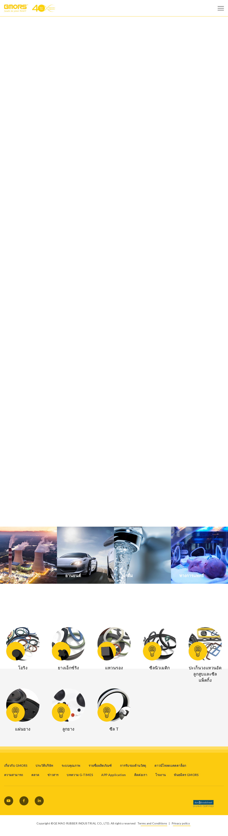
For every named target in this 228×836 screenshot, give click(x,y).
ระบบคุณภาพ (71, 765)
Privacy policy (181, 823)
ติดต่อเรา (140, 775)
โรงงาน (160, 775)
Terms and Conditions (152, 823)
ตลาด (35, 775)
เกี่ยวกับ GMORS (15, 765)
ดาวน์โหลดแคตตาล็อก (170, 765)
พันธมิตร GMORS (186, 775)
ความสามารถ (13, 775)
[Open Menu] (221, 8)
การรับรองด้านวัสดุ (133, 765)
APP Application (113, 775)
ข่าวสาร (53, 775)
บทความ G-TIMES (80, 775)
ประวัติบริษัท (44, 765)
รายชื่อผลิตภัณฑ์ (100, 765)
